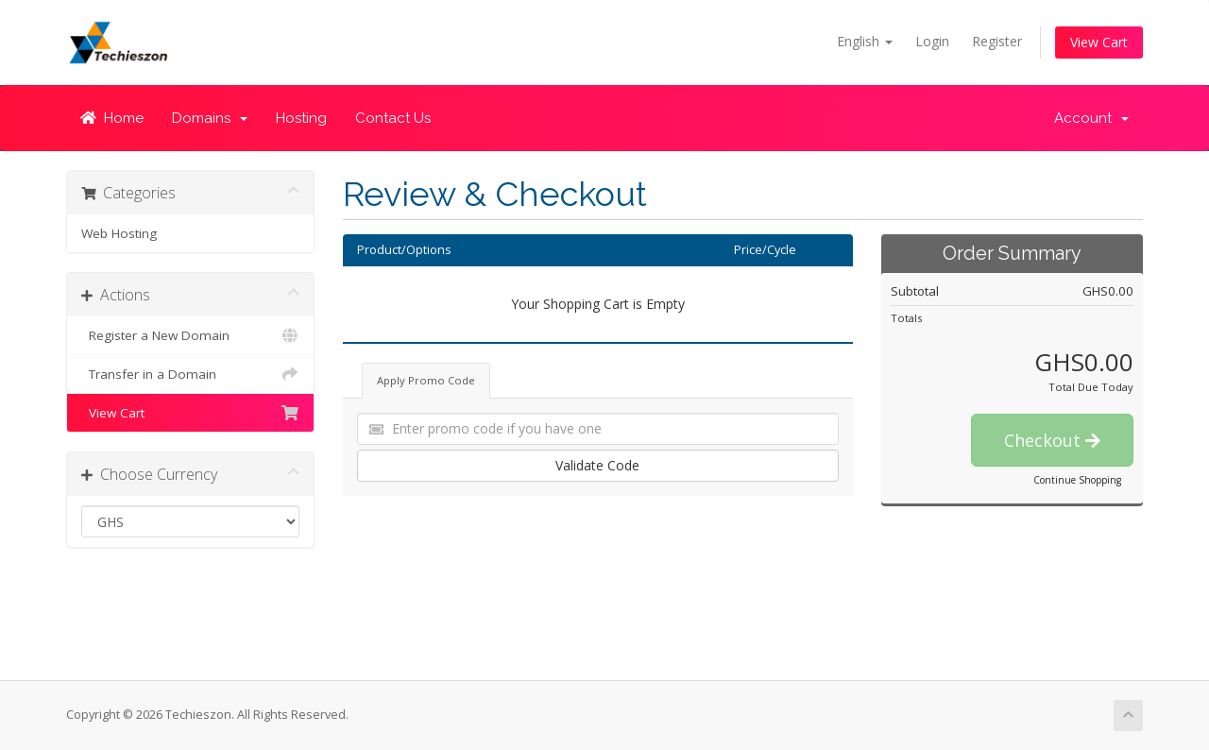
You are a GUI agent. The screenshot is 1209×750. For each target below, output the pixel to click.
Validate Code (597, 465)
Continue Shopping (1077, 479)
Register (997, 41)
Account (1091, 118)
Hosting (301, 118)
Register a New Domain (190, 335)
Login (932, 41)
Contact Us (393, 118)
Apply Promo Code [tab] (426, 380)
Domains (209, 118)
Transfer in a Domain (190, 374)
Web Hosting (119, 233)
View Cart (1099, 42)
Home (112, 118)
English (865, 41)
